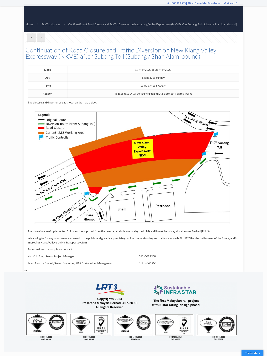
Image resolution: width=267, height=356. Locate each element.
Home (29, 24)
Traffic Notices (50, 24)
